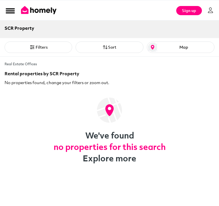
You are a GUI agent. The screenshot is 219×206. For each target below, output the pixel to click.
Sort (109, 47)
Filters (38, 47)
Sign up (189, 10)
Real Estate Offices (21, 63)
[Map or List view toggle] (180, 47)
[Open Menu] (10, 10)
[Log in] (210, 10)
